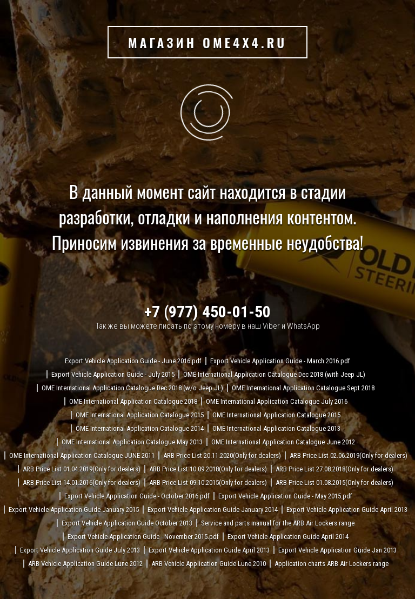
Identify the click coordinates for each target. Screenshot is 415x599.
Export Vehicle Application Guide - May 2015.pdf (285, 496)
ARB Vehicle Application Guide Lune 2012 (85, 564)
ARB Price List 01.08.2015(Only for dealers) (334, 482)
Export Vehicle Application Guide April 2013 (346, 509)
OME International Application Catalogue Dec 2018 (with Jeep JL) (274, 374)
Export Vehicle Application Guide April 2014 (288, 537)
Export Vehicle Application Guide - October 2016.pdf (137, 496)
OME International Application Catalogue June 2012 (283, 442)
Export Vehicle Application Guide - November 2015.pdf (143, 537)
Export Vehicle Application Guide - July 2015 (113, 374)
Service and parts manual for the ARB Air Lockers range (277, 523)
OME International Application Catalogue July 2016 (276, 401)
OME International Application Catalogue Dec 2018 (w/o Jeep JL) (132, 388)
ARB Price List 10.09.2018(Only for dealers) (208, 469)
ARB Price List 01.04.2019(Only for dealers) (81, 469)
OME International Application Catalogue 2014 (140, 428)
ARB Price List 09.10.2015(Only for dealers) (208, 482)
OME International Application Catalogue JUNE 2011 (82, 455)
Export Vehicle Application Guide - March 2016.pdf (280, 361)
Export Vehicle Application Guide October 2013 (127, 523)
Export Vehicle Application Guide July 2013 (80, 550)
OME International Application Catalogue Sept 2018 (303, 388)
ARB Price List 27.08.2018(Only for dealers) (334, 469)
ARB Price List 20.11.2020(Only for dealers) (222, 455)
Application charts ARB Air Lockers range (332, 564)
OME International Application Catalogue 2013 (276, 428)
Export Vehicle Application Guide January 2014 (213, 509)
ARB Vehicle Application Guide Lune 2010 (208, 564)
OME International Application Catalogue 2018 (133, 401)
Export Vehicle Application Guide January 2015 (74, 509)
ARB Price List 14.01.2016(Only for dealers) (81, 482)
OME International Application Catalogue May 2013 (132, 442)
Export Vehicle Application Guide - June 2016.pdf (133, 361)
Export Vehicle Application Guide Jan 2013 (337, 550)
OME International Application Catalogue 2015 (140, 415)
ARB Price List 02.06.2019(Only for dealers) (348, 455)
